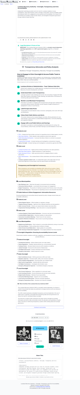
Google (37, 338)
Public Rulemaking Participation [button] (26, 138)
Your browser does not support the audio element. (40, 317)
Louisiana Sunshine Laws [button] (24, 149)
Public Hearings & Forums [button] (24, 153)
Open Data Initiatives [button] (23, 136)
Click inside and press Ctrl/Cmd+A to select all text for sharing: (29, 358)
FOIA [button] (19, 134)
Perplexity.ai (38, 334)
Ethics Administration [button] (23, 156)
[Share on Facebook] (21, 40)
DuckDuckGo (38, 341)
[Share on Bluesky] (23, 40)
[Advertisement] (40, 27)
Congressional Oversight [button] (24, 141)
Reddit (37, 343)
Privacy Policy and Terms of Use (38, 61)
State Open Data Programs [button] (24, 151)
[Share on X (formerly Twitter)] (28, 40)
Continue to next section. (40, 307)
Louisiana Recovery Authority (24, 37)
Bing (36, 336)
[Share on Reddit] (26, 40)
